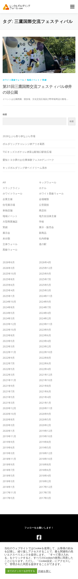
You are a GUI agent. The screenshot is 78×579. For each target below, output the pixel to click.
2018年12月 (45, 453)
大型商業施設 (10, 221)
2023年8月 (9, 335)
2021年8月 (45, 385)
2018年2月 (45, 481)
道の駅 (42, 244)
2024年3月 (9, 318)
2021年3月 (9, 402)
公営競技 (44, 204)
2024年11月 (45, 296)
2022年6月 (45, 363)
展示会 (6, 232)
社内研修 (44, 238)
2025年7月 (45, 279)
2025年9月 (45, 273)
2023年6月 (45, 335)
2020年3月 (9, 425)
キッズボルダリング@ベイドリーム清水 (25, 167)
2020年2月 (45, 425)
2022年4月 (45, 369)
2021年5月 (9, 397)
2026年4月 (45, 262)
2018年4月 (45, 475)
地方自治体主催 (47, 216)
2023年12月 (9, 324)
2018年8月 (45, 464)
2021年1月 (45, 402)
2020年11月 (45, 408)
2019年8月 (45, 442)
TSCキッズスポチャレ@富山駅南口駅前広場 (27, 151)
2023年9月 (45, 329)
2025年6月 (9, 285)
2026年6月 (9, 262)
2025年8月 (9, 279)
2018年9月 (9, 464)
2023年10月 (9, 329)
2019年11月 (9, 436)
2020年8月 (9, 419)
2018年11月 (9, 458)
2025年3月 (45, 290)
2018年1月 (9, 486)
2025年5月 (45, 285)
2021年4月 (45, 397)
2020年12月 (9, 408)
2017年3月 (45, 498)
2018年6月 (45, 470)
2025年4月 (9, 290)
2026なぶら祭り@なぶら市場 (19, 136)
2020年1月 (9, 430)
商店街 (42, 210)
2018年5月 (9, 475)
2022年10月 (45, 352)
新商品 (42, 232)
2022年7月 (9, 363)
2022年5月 (9, 369)
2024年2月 (45, 318)
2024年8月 (9, 307)
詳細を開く (44, 571)
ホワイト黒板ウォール (13, 80)
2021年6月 (45, 391)
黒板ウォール (10, 249)
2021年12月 (45, 374)
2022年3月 (9, 374)
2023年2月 (45, 346)
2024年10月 (9, 301)
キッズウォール (47, 182)
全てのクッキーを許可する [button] (21, 570)
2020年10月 (9, 413)
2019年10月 (45, 436)
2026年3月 (9, 268)
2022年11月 (9, 352)
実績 (44, 80)
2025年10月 (9, 273)
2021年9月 (9, 385)
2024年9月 (45, 301)
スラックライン (11, 188)
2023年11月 (45, 324)
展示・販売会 (46, 227)
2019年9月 (9, 442)
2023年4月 (45, 341)
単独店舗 (8, 210)
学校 (41, 221)
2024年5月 (9, 313)
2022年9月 (9, 357)
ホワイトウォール (12, 193)
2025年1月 (9, 296)
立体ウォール (10, 244)
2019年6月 (9, 447)
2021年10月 (45, 380)
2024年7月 (45, 307)
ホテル (42, 188)
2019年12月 (45, 430)
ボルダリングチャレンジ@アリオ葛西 (23, 144)
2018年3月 (9, 481)
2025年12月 (45, 268)
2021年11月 (9, 380)
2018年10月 (45, 458)
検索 (5, 114)
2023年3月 (9, 346)
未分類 (6, 238)
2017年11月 (9, 492)
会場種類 (44, 199)
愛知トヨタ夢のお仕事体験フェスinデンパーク (28, 159)
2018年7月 (9, 470)
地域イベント (33, 80)
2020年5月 (45, 419)
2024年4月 (45, 313)
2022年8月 (45, 357)
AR (4, 182)
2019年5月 (45, 447)
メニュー (72, 6)
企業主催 (8, 199)
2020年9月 (45, 413)
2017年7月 (45, 492)
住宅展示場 (9, 204)
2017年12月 (45, 486)
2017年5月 (9, 498)
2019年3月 (9, 453)
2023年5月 (9, 341)
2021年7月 (9, 391)
